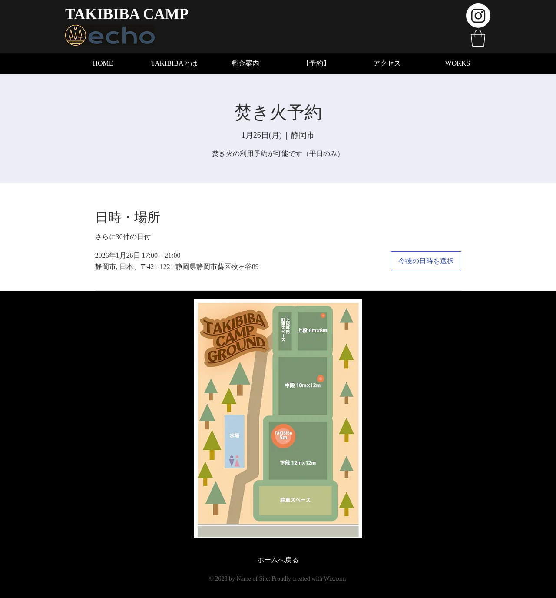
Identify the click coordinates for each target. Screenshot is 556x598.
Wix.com (335, 578)
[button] (478, 38)
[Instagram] (478, 15)
